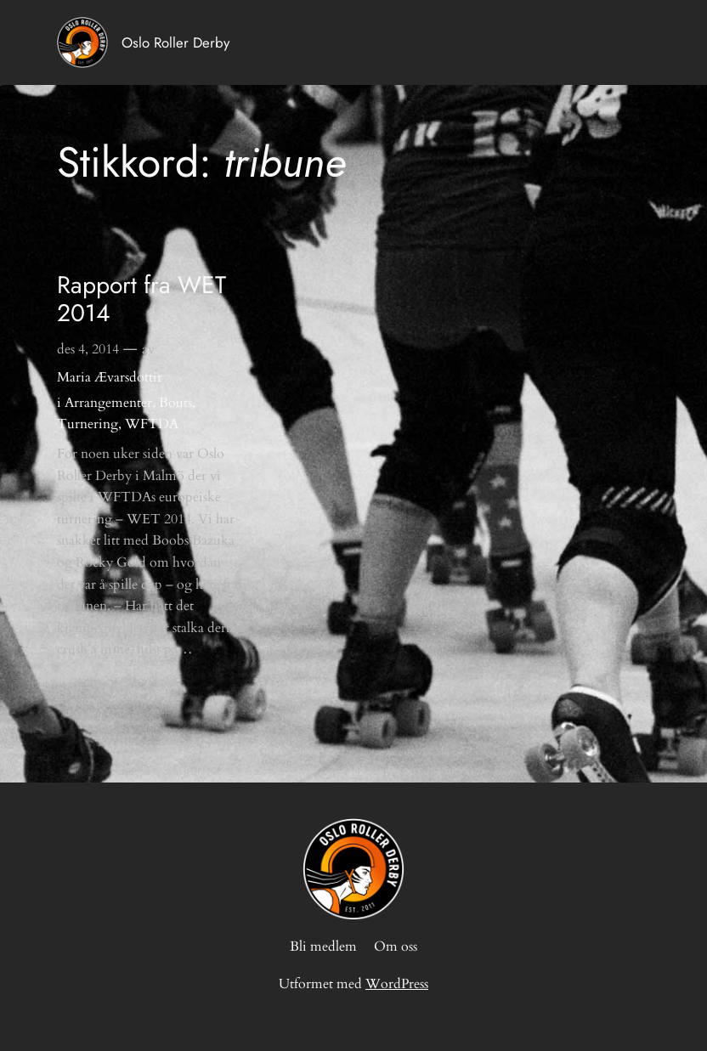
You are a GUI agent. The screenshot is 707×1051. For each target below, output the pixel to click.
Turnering (87, 424)
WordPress (396, 984)
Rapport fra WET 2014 (141, 300)
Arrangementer (108, 402)
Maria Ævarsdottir (109, 377)
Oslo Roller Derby (175, 42)
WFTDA (151, 424)
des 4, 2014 (88, 349)
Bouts (175, 402)
